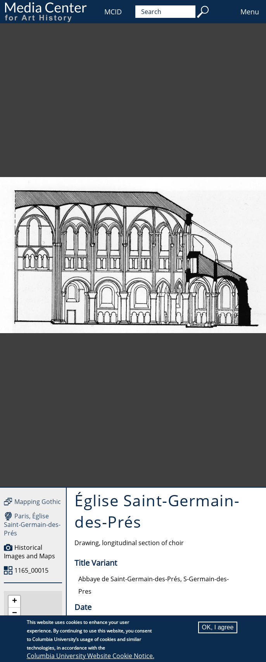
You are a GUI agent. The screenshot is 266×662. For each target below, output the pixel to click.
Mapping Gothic (37, 501)
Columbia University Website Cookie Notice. (90, 656)
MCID (113, 11)
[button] (14, 602)
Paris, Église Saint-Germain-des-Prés (32, 524)
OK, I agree (218, 627)
